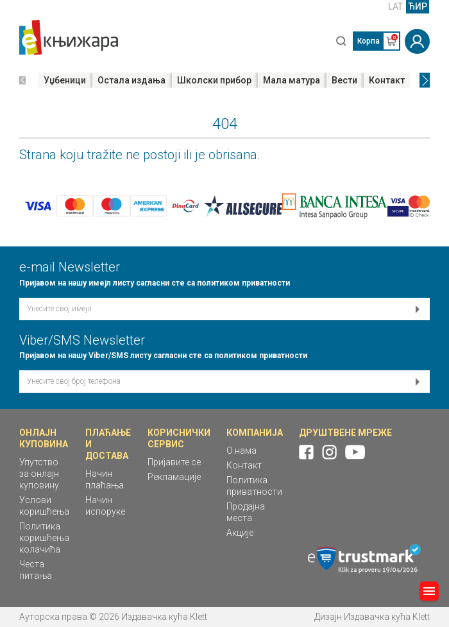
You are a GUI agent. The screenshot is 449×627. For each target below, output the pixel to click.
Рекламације (174, 477)
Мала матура (291, 80)
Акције (239, 533)
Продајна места (245, 512)
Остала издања (131, 80)
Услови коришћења (44, 506)
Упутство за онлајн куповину (39, 473)
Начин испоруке (105, 506)
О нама (241, 450)
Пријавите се (174, 462)
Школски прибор (214, 80)
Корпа (368, 41)
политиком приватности (243, 283)
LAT (395, 6)
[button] (22, 80)
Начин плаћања (104, 479)
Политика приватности (254, 486)
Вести (344, 80)
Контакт (387, 80)
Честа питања (35, 570)
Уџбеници (65, 80)
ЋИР (417, 6)
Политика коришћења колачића (44, 537)
